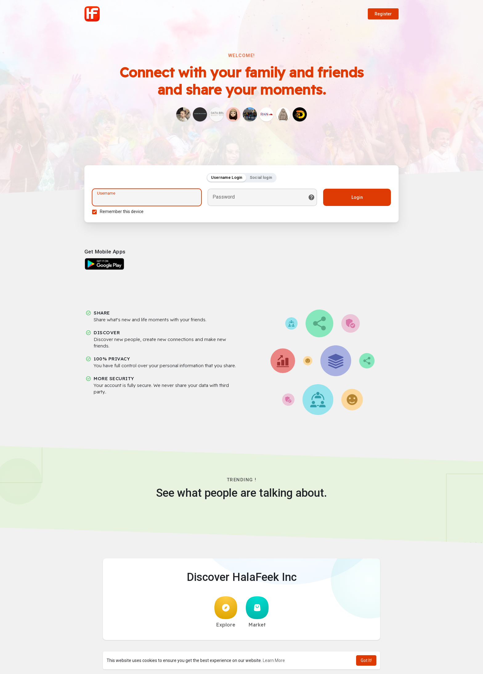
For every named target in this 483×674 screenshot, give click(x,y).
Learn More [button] (274, 660)
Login (357, 197)
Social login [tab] (261, 177)
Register (383, 13)
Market (257, 612)
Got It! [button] (366, 660)
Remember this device (122, 211)
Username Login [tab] (226, 177)
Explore (225, 612)
